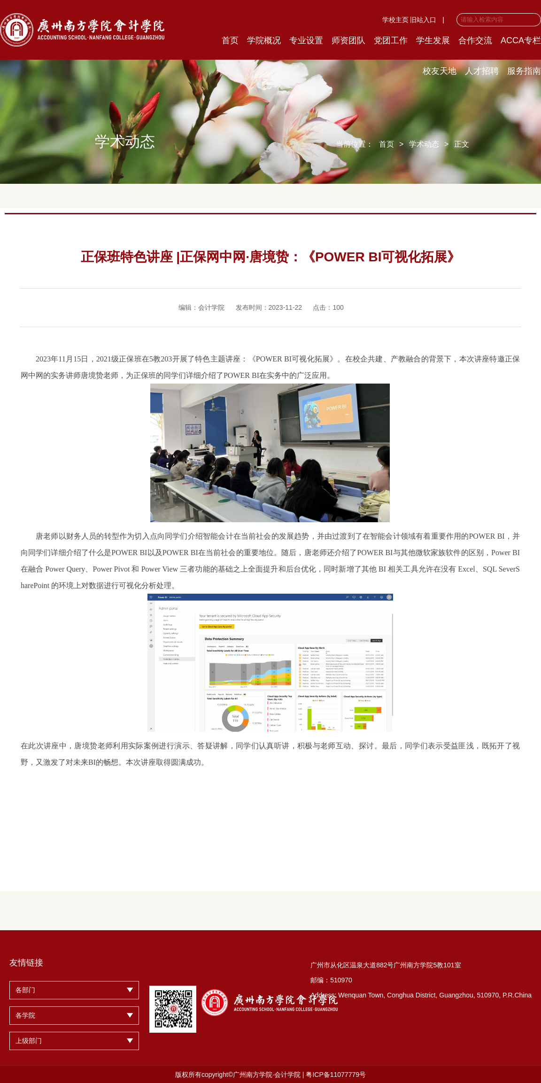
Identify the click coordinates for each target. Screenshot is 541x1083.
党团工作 (391, 40)
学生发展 (433, 40)
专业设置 (306, 40)
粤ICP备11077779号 (336, 1074)
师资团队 (348, 40)
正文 (461, 144)
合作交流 (475, 40)
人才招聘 (482, 71)
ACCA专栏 (521, 40)
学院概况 (264, 40)
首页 (230, 40)
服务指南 (524, 71)
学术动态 (424, 144)
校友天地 (439, 71)
